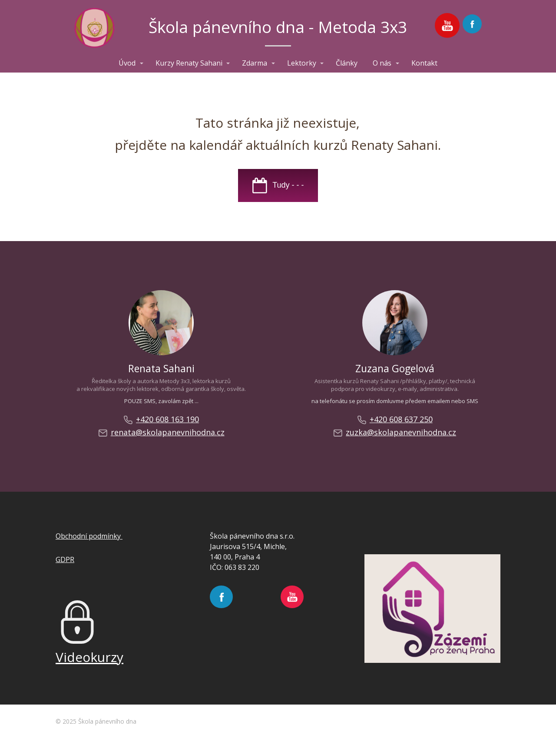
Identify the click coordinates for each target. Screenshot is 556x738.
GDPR (65, 559)
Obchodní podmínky (89, 536)
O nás (382, 63)
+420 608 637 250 (395, 419)
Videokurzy (89, 657)
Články (346, 63)
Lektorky (301, 63)
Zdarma (254, 63)
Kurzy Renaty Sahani (189, 63)
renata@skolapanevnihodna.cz (161, 432)
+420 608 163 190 (161, 419)
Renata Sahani (161, 368)
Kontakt (424, 63)
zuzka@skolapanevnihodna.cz (394, 432)
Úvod (127, 63)
